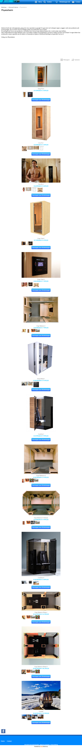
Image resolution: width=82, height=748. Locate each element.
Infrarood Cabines (13, 7)
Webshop (3, 7)
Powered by (41, 746)
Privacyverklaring (54, 744)
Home (3, 741)
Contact (9, 741)
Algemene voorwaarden (45, 744)
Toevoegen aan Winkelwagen (41, 99)
